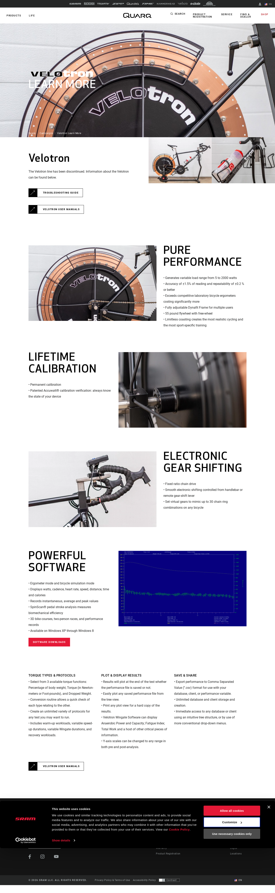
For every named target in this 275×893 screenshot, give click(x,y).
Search (180, 14)
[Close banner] (268, 851)
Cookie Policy (179, 874)
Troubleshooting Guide (61, 192)
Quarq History (238, 831)
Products (13, 15)
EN (268, 4)
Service (228, 14)
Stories (145, 826)
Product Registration (202, 15)
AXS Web (203, 837)
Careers (234, 842)
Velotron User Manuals (61, 209)
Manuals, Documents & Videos (174, 837)
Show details (61, 885)
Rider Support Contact (169, 826)
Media (233, 837)
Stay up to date (44, 844)
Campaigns (46, 133)
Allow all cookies (232, 855)
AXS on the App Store (211, 826)
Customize (232, 867)
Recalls (160, 842)
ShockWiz (204, 842)
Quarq (32, 133)
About (233, 826)
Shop (265, 14)
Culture (145, 831)
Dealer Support (165, 831)
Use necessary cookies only (232, 878)
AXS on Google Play (210, 831)
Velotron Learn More (69, 133)
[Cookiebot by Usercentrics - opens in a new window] (25, 885)
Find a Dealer (245, 15)
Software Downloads (49, 642)
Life (30, 15)
